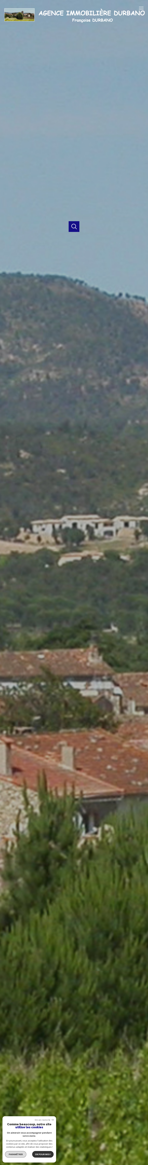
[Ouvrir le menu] (142, 8)
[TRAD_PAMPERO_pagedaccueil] (74, 25)
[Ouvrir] (74, 226)
